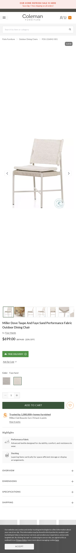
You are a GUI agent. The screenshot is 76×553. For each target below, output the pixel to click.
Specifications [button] (11, 492)
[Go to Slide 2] (19, 312)
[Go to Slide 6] (64, 312)
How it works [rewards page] (15, 422)
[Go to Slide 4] (41, 312)
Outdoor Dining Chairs (28, 39)
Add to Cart (33, 405)
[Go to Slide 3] (30, 312)
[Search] (38, 29)
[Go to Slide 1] (8, 312)
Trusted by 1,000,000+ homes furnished (30, 414)
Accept (19, 547)
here (57, 540)
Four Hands (10, 333)
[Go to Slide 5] (53, 312)
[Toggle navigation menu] (4, 18)
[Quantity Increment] (17, 395)
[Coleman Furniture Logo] (33, 17)
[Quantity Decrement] (5, 395)
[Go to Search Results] (70, 29)
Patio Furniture (8, 39)
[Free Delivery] (15, 354)
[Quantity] (11, 395)
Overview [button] (8, 471)
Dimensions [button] (9, 481)
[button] (61, 18)
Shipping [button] (7, 503)
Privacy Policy (21, 540)
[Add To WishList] (70, 405)
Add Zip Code (10, 362)
